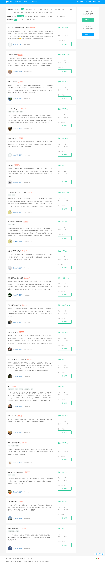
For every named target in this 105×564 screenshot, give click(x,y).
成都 (37, 9)
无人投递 (26, 19)
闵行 (18, 13)
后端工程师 (49, 16)
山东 (55, 9)
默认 (15, 19)
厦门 (52, 9)
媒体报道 (47, 561)
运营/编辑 (62, 16)
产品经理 (56, 16)
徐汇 (22, 13)
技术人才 (18, 1)
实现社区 (19, 561)
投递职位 (65, 44)
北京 (18, 9)
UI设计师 (36, 16)
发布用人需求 (88, 34)
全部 (15, 16)
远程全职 (26, 1)
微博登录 (88, 1)
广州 (34, 9)
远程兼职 (34, 1)
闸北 (43, 13)
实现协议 (24, 561)
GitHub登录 (96, 1)
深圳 (27, 9)
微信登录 (80, 1)
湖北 (48, 9)
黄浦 (40, 13)
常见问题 (30, 561)
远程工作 (13, 561)
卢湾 (36, 13)
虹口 (47, 13)
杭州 (30, 9)
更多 (71, 9)
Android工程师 (28, 16)
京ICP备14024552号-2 (26, 558)
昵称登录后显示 (17, 44)
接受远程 (32, 19)
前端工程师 (42, 16)
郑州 (63, 9)
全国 (15, 9)
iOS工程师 (20, 16)
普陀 (29, 13)
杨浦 (51, 13)
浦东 (15, 13)
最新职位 (20, 19)
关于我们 (41, 561)
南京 (41, 9)
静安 (33, 13)
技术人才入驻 (88, 19)
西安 (45, 9)
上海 (22, 9)
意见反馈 (36, 561)
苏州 (59, 9)
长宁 (25, 13)
